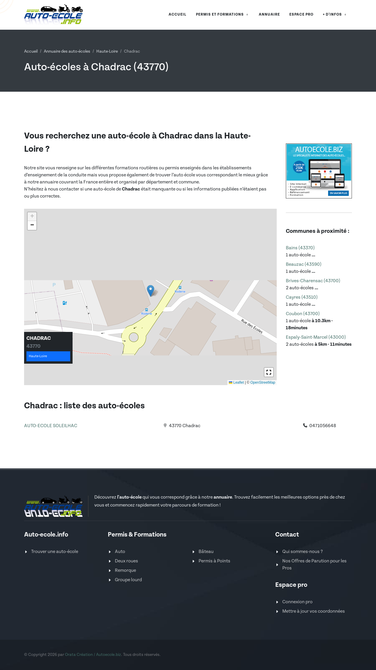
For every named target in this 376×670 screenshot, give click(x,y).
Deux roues (126, 561)
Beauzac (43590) (303, 264)
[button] (150, 291)
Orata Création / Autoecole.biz (93, 654)
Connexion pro (297, 602)
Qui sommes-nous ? (302, 551)
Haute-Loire (107, 51)
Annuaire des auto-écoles (67, 51)
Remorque (125, 570)
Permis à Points (214, 561)
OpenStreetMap (262, 382)
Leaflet (236, 382)
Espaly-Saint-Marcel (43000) (316, 337)
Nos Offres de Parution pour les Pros (314, 564)
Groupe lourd (128, 580)
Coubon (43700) (303, 314)
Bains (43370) (300, 248)
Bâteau (206, 551)
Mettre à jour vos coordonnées (313, 611)
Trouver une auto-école (54, 551)
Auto (120, 551)
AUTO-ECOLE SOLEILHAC (50, 426)
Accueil (31, 51)
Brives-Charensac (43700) (313, 281)
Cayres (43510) (302, 297)
